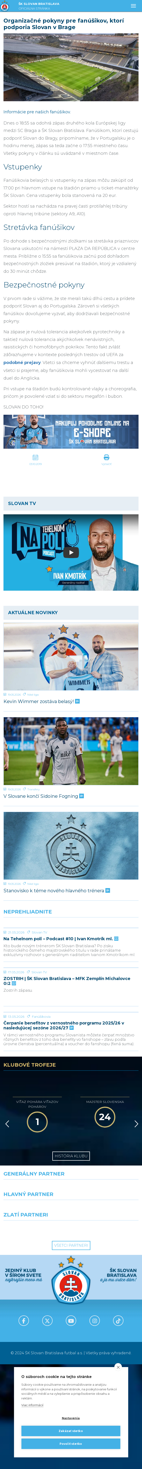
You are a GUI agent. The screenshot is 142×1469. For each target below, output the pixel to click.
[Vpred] (135, 1228)
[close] (118, 1367)
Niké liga (33, 694)
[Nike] (71, 1292)
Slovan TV (39, 967)
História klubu (71, 1261)
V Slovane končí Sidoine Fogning (43, 796)
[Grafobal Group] (107, 1333)
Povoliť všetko (71, 1443)
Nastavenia (71, 1418)
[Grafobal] (35, 1313)
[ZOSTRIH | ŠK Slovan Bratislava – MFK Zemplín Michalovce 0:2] (71, 1020)
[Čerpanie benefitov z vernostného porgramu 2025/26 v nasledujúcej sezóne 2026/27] (71, 1099)
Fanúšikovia (41, 1121)
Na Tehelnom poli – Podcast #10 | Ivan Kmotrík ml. (60, 973)
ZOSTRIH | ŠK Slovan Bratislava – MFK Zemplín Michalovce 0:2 (66, 1051)
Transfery (33, 789)
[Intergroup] (35, 1333)
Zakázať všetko (71, 1431)
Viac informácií (32, 1405)
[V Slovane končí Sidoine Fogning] (71, 751)
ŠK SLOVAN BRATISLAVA (39, 6)
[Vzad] (6, 1228)
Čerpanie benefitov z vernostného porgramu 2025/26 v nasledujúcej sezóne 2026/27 (63, 1130)
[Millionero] (107, 1313)
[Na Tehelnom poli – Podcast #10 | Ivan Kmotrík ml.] (71, 945)
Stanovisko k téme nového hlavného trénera (56, 890)
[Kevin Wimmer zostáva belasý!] (71, 657)
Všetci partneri (71, 1350)
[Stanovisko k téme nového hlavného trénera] (71, 846)
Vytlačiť (106, 464)
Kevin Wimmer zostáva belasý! (41, 701)
